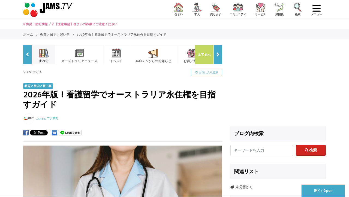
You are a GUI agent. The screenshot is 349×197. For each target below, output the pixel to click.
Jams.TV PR (47, 118)
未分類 (241, 186)
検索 (311, 150)
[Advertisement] (278, 83)
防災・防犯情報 (35, 24)
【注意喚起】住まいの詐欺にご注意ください (85, 24)
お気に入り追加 (206, 72)
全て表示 (204, 54)
